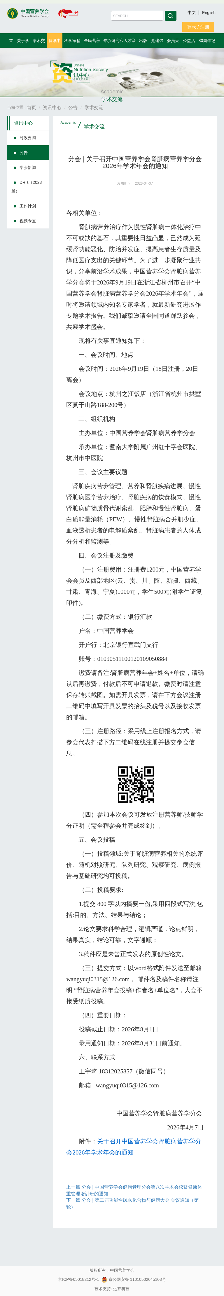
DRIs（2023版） (26, 186)
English (209, 12)
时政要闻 (28, 137)
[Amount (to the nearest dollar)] (137, 16)
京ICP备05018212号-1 (78, 1279)
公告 (24, 152)
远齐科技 (121, 1288)
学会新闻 (28, 167)
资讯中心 (23, 122)
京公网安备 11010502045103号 (134, 1279)
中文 (192, 12)
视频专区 (28, 221)
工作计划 (28, 206)
